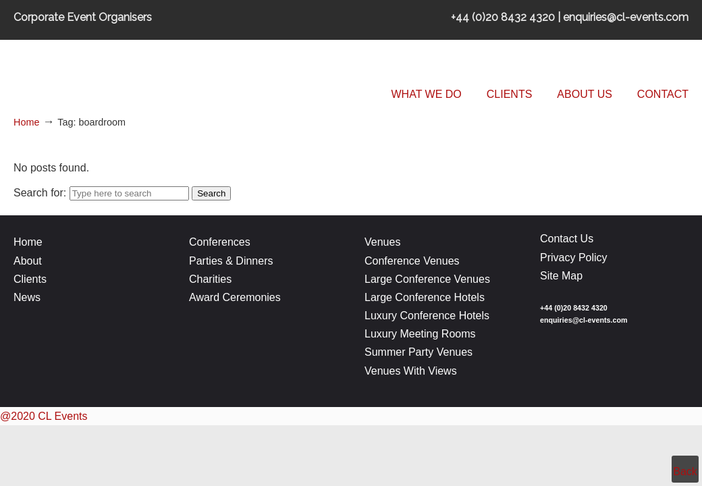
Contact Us (566, 238)
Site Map (561, 275)
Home (26, 122)
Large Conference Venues (427, 279)
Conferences (219, 242)
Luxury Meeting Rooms (420, 334)
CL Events (115, 71)
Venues (382, 242)
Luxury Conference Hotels (426, 315)
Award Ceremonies (236, 297)
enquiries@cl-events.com (584, 320)
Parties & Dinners (231, 261)
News (27, 297)
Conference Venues (412, 261)
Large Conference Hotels (424, 297)
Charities (210, 279)
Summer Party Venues (418, 352)
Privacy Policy (574, 257)
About (28, 261)
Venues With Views (410, 371)
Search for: (40, 192)
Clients (30, 279)
